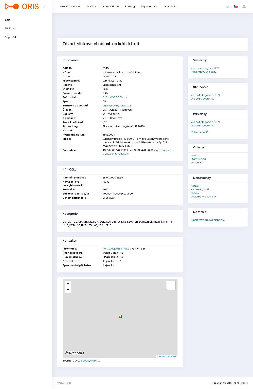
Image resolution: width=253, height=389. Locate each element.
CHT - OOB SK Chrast (115, 97)
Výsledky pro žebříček (203, 196)
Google (84, 360)
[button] (120, 315)
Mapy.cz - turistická (114, 153)
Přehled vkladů (199, 132)
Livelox (194, 155)
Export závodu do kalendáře (208, 220)
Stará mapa (198, 159)
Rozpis (195, 186)
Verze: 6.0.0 (64, 383)
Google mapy (159, 150)
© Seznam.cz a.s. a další (167, 356)
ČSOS (244, 383)
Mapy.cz (95, 360)
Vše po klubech (200, 98)
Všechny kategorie (202, 68)
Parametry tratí (200, 189)
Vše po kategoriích (202, 95)
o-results (196, 162)
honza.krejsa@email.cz (117, 248)
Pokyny (195, 193)
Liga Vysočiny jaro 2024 (117, 105)
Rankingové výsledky (203, 71)
